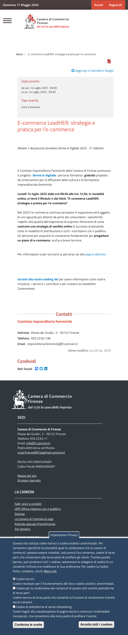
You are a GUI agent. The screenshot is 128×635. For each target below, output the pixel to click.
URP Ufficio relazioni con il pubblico (38, 508)
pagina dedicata (95, 254)
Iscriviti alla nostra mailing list (37, 279)
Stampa (20, 513)
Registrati (115, 5)
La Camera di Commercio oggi (34, 519)
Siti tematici (23, 529)
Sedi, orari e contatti (28, 503)
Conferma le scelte (28, 624)
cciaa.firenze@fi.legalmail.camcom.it (41, 452)
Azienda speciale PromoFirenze (35, 524)
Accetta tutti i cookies (96, 624)
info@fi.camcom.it (38, 443)
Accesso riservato (29, 480)
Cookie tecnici (25, 579)
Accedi (98, 5)
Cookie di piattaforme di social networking (43, 606)
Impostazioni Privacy (64, 535)
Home (19, 54)
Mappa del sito (27, 475)
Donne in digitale (44, 175)
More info (50, 571)
